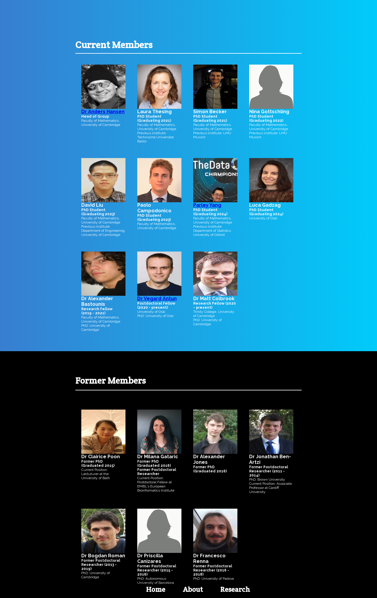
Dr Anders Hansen (103, 111)
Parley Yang (207, 205)
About (193, 589)
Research (235, 589)
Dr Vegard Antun (157, 298)
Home (155, 589)
